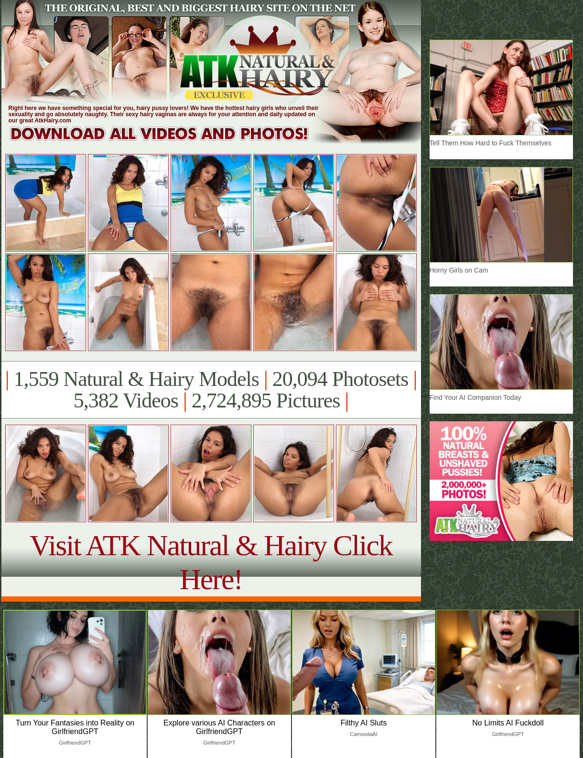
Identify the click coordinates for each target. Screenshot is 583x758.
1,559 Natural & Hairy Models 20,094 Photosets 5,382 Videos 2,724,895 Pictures (211, 389)
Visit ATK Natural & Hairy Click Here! (211, 562)
